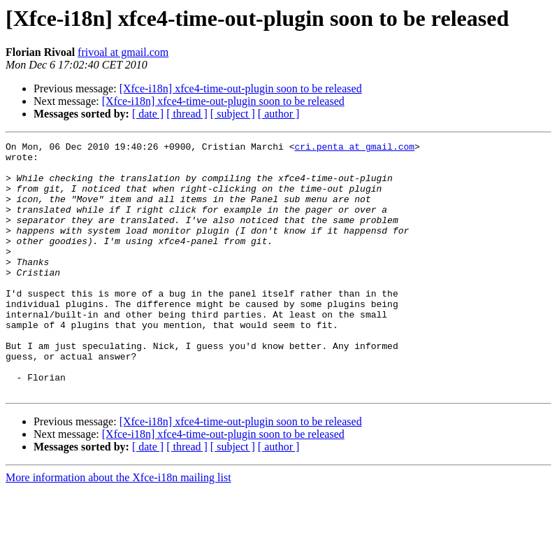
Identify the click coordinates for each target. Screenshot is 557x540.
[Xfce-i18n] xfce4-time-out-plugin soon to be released (241, 88)
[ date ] (148, 114)
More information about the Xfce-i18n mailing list (118, 528)
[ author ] (279, 114)
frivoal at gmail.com (123, 52)
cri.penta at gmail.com (354, 148)
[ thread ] (187, 114)
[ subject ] (232, 114)
